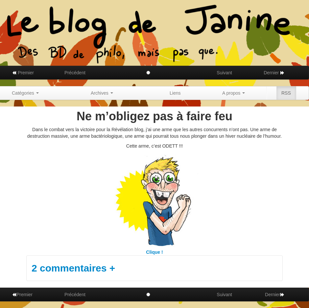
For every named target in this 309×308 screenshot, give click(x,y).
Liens (175, 93)
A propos (233, 93)
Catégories (25, 93)
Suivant (224, 72)
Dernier (274, 72)
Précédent (74, 72)
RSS (286, 93)
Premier (23, 72)
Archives (102, 93)
